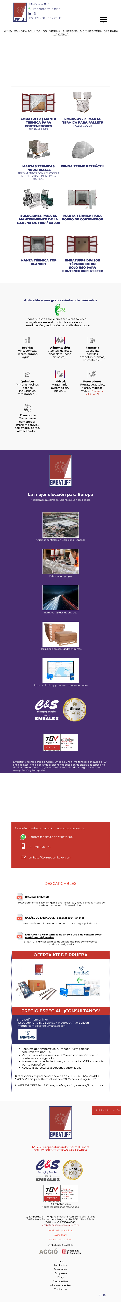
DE (49, 18)
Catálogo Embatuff (37, 897)
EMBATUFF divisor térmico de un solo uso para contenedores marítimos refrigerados (63, 936)
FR (43, 18)
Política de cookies (60, 1239)
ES (31, 18)
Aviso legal (60, 1234)
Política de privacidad (60, 1230)
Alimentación (60, 347)
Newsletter (60, 1281)
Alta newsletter (60, 1285)
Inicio (60, 1261)
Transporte (27, 415)
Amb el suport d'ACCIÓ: (60, 1245)
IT (60, 18)
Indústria (60, 381)
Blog (60, 1277)
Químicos (28, 381)
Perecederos (92, 381)
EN (37, 18)
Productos (60, 1265)
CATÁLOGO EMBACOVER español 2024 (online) (54, 917)
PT (55, 18)
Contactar (60, 1289)
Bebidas (27, 347)
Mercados (60, 1269)
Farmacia (92, 347)
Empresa (60, 1273)
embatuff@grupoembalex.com (60, 1225)
